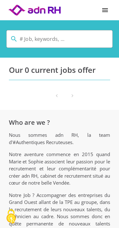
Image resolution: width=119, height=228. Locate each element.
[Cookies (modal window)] (11, 217)
